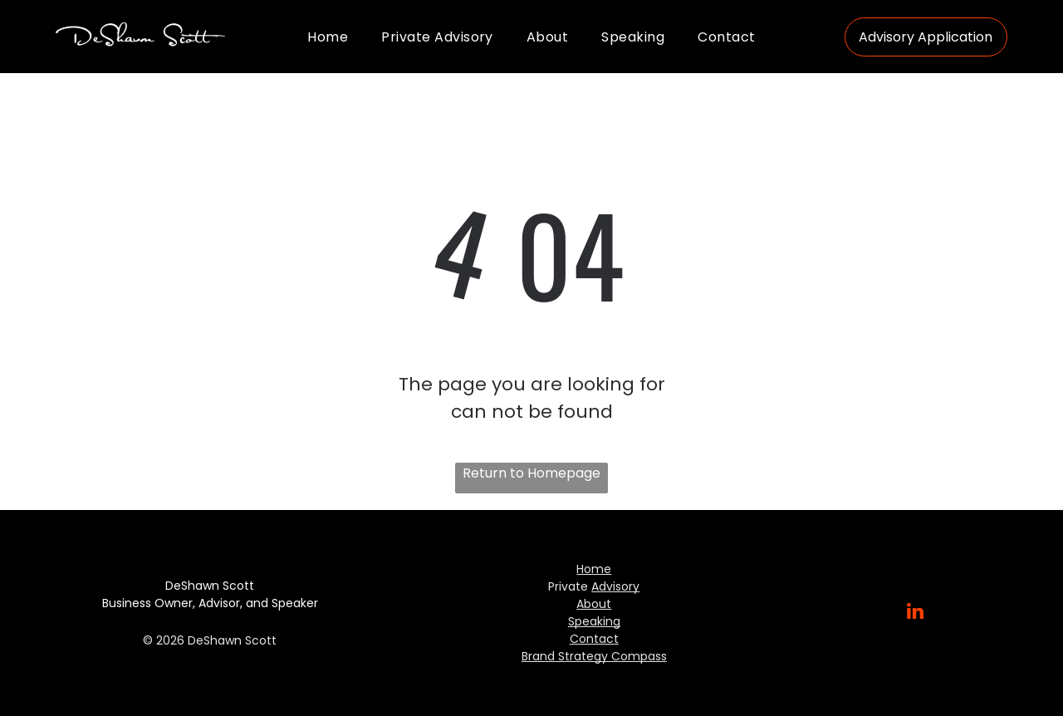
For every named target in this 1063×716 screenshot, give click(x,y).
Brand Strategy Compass (594, 656)
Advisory (615, 586)
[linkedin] (915, 613)
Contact (594, 638)
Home (593, 569)
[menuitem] (328, 36)
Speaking (594, 621)
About (593, 604)
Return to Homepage (531, 473)
